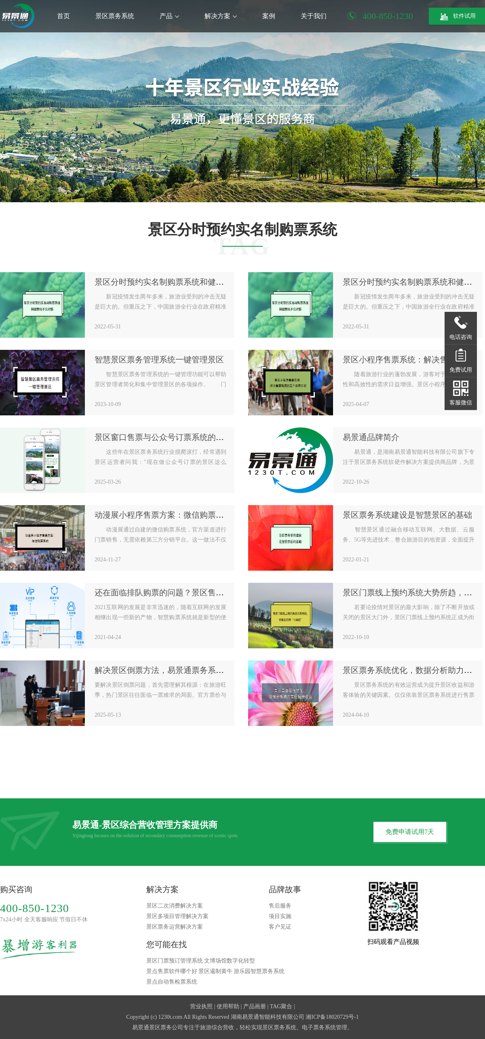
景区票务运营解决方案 (174, 927)
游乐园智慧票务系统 (259, 971)
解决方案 (221, 16)
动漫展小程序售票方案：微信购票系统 (163, 514)
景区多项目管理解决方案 (177, 916)
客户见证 (280, 927)
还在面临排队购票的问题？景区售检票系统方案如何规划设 (200, 592)
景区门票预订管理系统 (174, 961)
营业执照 (201, 1006)
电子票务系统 (319, 1027)
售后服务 (280, 906)
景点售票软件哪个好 (171, 971)
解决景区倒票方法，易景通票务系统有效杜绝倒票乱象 (192, 670)
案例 (268, 16)
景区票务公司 (166, 1027)
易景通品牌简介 (371, 437)
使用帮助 (228, 1006)
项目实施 (280, 916)
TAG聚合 (281, 1006)
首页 (63, 16)
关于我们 (314, 16)
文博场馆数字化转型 (229, 961)
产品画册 (254, 1006)
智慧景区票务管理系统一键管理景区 (159, 359)
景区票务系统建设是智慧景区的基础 (407, 514)
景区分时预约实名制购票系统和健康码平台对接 (179, 281)
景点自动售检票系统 (171, 982)
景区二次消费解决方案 (174, 906)
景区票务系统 (114, 16)
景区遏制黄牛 (215, 971)
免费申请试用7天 (410, 831)
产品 (169, 16)
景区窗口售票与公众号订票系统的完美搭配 (171, 437)
